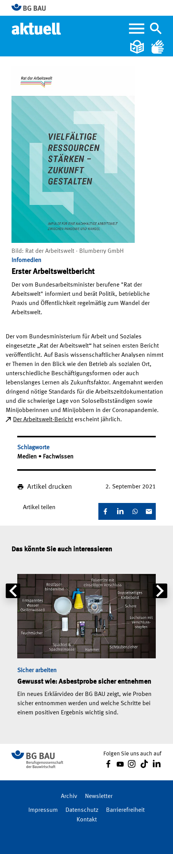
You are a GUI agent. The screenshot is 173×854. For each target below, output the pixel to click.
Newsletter (99, 796)
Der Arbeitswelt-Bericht (43, 420)
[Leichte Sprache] (137, 47)
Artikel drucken (49, 486)
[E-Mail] (149, 511)
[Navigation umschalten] (156, 28)
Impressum (43, 810)
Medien (27, 457)
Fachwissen (58, 457)
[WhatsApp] (135, 511)
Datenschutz (81, 810)
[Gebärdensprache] (157, 47)
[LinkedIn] (120, 511)
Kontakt (87, 820)
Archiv (69, 796)
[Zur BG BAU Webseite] (31, 8)
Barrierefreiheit (125, 810)
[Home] (36, 28)
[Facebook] (105, 511)
